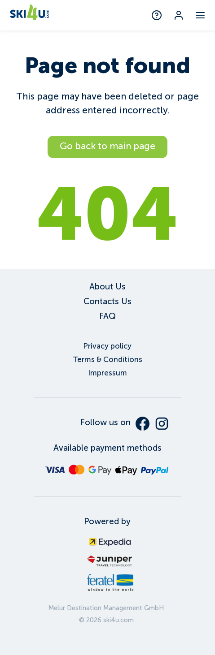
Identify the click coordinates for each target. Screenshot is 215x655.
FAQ (107, 316)
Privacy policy (107, 346)
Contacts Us (107, 301)
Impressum (107, 373)
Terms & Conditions (107, 359)
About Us (107, 286)
